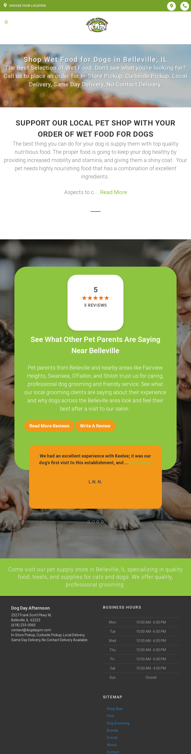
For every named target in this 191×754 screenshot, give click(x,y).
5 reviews (95, 305)
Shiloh (110, 376)
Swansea (59, 376)
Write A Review (95, 425)
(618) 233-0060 (23, 624)
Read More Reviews (49, 425)
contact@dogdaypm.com (31, 629)
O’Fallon (81, 376)
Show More (140, 461)
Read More (113, 192)
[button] (89, 521)
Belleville (80, 368)
